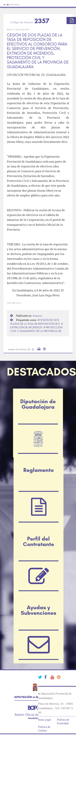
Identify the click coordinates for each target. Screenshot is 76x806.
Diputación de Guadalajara (38, 404)
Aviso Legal (44, 719)
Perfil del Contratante (38, 541)
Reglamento (38, 470)
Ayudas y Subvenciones (38, 610)
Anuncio (37, 315)
